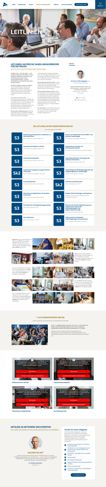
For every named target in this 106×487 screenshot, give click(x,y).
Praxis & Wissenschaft (43, 4)
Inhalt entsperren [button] (32, 371)
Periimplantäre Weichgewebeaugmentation (37, 205)
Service (56, 4)
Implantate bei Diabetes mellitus (33, 146)
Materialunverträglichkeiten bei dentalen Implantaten (36, 194)
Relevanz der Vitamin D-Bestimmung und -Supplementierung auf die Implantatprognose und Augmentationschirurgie (78, 207)
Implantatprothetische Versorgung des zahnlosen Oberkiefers (77, 159)
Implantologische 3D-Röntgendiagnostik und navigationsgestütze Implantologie (79, 170)
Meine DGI (100, 6)
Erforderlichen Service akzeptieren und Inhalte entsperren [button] (32, 375)
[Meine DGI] (100, 3)
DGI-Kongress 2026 (81, 4)
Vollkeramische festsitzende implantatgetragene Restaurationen (76, 218)
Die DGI (31, 4)
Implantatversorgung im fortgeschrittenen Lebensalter (36, 170)
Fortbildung (22, 4)
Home (13, 4)
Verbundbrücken (28, 217)
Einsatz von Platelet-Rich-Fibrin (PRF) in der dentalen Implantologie (79, 135)
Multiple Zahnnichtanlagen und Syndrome (78, 193)
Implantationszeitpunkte (31, 158)
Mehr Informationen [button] (32, 368)
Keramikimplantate (29, 182)
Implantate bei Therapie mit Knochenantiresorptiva (74, 147)
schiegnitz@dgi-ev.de (81, 100)
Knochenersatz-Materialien (73, 182)
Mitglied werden (67, 4)
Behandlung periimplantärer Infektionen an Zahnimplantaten (37, 135)
